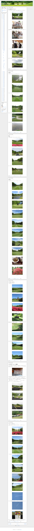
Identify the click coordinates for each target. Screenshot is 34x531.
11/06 (3, 25)
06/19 (3, 43)
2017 (3, 91)
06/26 (3, 42)
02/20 (3, 80)
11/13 (3, 24)
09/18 (3, 31)
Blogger (20, 529)
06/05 (3, 45)
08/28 (3, 34)
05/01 (3, 71)
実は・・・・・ (3, 56)
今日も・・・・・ (11, 72)
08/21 (3, 35)
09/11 (3, 32)
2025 (3, 15)
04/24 (3, 72)
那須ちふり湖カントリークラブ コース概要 (4, 10)
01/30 (3, 83)
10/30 (3, 26)
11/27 (3, 22)
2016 (3, 92)
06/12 (3, 44)
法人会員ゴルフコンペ (12, 9)
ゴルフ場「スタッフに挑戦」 (13, 364)
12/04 (3, 21)
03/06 (3, 78)
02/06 (3, 82)
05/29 (3, 46)
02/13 (3, 81)
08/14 (3, 36)
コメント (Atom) (17, 525)
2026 (3, 14)
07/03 (3, 41)
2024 (3, 16)
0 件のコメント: (18, 132)
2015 (3, 93)
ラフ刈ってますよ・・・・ (12, 282)
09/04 (3, 33)
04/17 (3, 73)
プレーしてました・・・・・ (13, 423)
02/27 (3, 79)
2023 (3, 17)
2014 (3, 94)
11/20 (3, 23)
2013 (3, 95)
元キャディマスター (4, 107)
